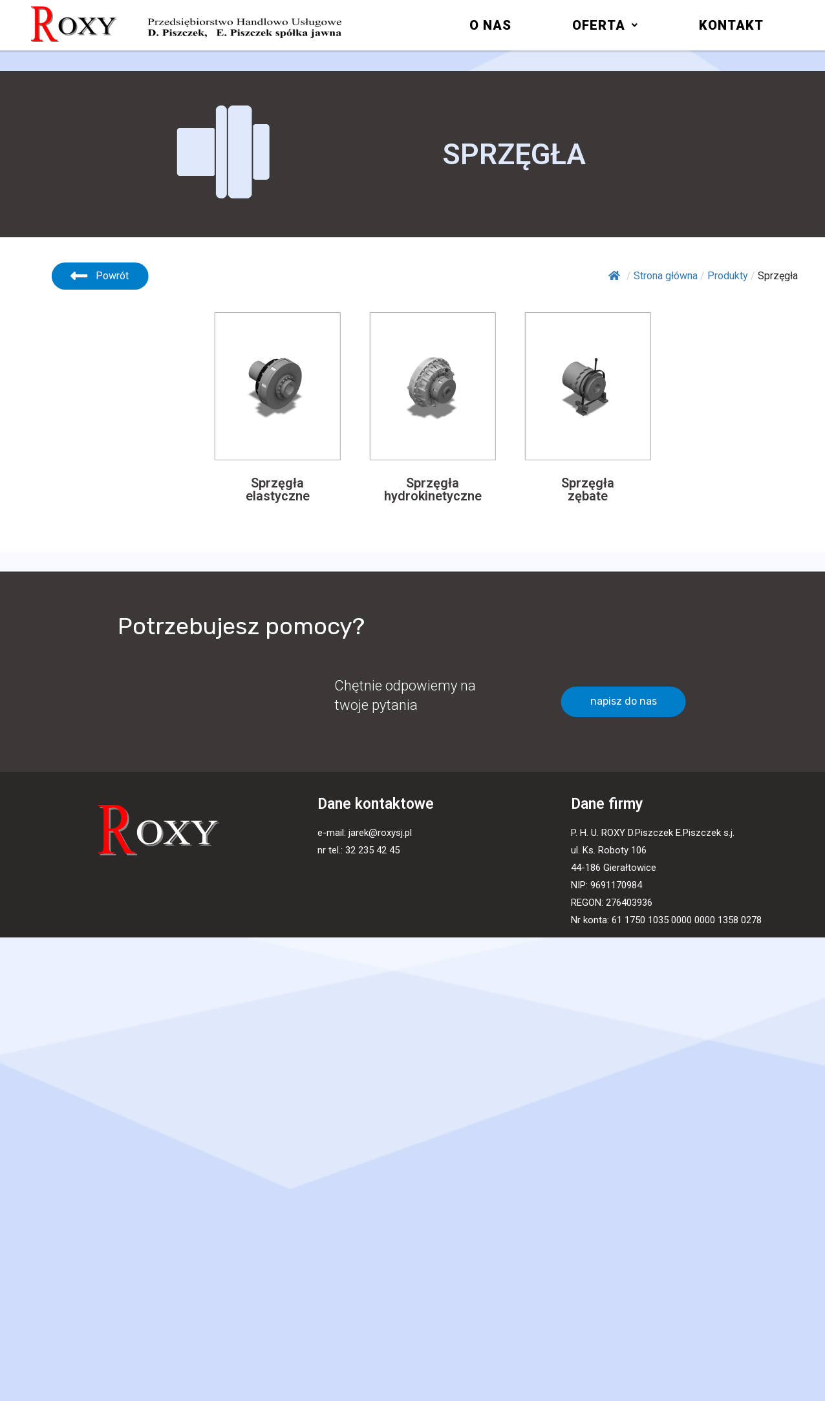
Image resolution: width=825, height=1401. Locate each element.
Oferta (605, 25)
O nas (490, 25)
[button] (605, 25)
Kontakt (731, 25)
